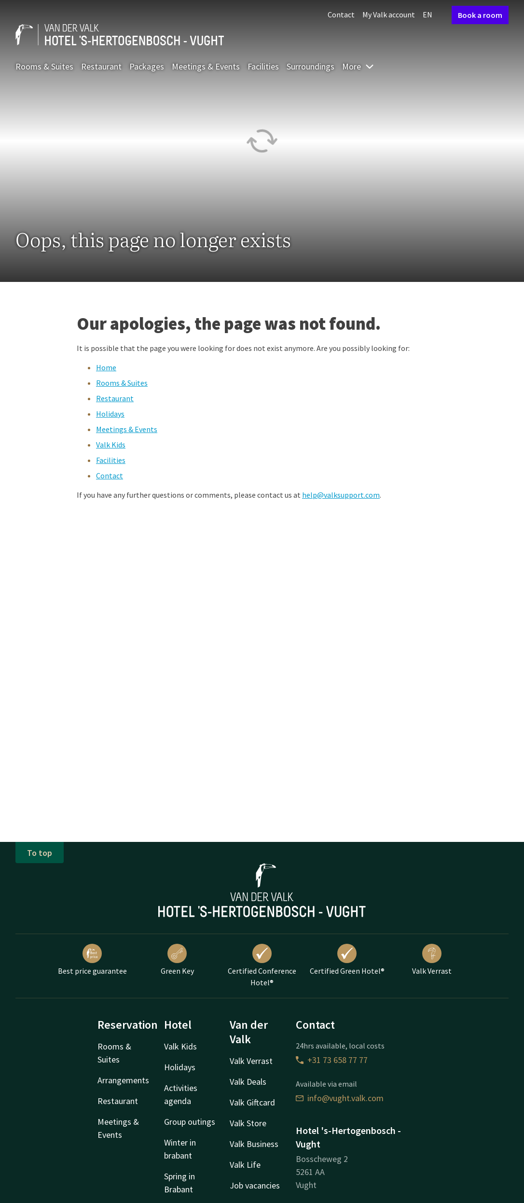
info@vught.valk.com (340, 1098)
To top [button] (39, 852)
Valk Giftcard (252, 1102)
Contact (341, 14)
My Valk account (388, 14)
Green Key (177, 960)
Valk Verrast (432, 960)
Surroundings (310, 66)
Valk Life (245, 1164)
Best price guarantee (92, 960)
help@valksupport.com (341, 495)
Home (106, 367)
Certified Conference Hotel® (262, 965)
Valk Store (248, 1123)
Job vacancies (255, 1185)
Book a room (480, 15)
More (358, 66)
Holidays (110, 414)
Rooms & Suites (44, 66)
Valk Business (254, 1143)
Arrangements (123, 1080)
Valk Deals (248, 1081)
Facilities (263, 66)
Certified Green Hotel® (347, 960)
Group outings (189, 1121)
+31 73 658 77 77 (332, 1059)
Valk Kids (110, 444)
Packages (146, 66)
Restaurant (101, 66)
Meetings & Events (206, 66)
